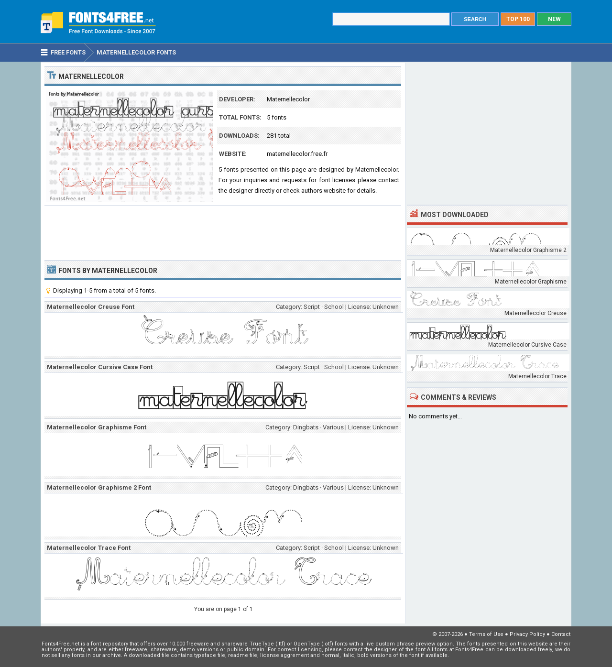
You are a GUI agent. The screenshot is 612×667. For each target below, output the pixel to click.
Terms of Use (486, 634)
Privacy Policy (527, 634)
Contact (560, 634)
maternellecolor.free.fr (297, 153)
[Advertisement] (222, 231)
